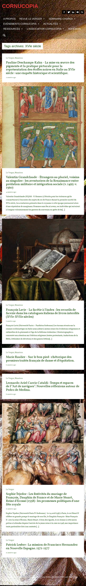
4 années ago (11, 192)
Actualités (52, 23)
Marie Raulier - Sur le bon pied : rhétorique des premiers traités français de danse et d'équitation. (40, 359)
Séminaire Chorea (62, 18)
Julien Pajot (14, 580)
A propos (9, 19)
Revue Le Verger (32, 18)
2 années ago (11, 77)
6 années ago (11, 365)
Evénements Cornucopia (21, 23)
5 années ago (11, 321)
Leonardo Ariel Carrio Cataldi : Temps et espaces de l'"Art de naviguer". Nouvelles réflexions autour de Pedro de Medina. (42, 386)
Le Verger (10, 489)
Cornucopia (23, 577)
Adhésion (74, 29)
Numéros (19, 58)
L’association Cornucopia (45, 28)
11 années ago (11, 509)
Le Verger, (10, 58)
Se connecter (34, 577)
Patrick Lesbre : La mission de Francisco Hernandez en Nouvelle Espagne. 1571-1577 (42, 547)
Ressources (13, 28)
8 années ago (11, 394)
